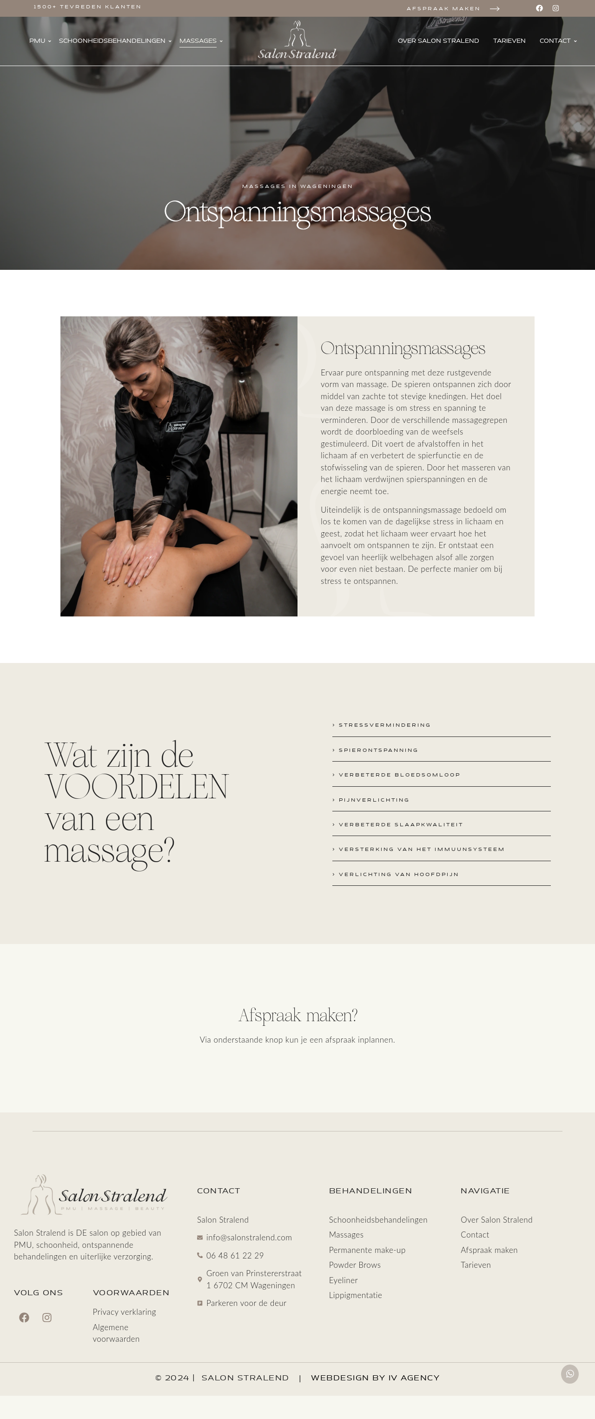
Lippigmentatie (356, 1295)
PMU (40, 41)
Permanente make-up (367, 1250)
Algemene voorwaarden (116, 1333)
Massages (201, 41)
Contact (558, 41)
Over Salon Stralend (438, 41)
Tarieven (509, 41)
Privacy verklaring (124, 1312)
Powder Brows (355, 1265)
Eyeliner (343, 1280)
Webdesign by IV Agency (375, 1378)
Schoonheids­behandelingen (115, 41)
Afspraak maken (444, 9)
